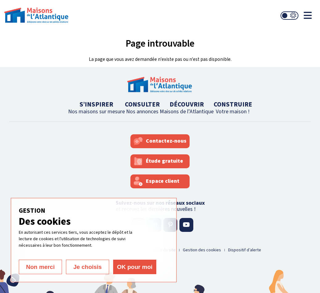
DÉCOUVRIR (187, 107)
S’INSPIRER (96, 107)
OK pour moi (134, 267)
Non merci (40, 267)
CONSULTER (142, 107)
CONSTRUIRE (233, 107)
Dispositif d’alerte (244, 250)
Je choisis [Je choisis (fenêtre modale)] (87, 267)
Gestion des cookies (202, 250)
